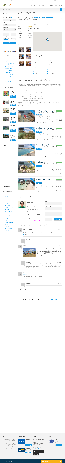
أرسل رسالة (58, 219)
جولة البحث (10, 42)
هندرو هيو (7, 209)
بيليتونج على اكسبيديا (9, 76)
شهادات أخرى (22, 289)
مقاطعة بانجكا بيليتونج (9, 66)
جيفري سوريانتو (8, 216)
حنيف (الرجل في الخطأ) (9, 207)
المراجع (60, 5)
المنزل (31, 5)
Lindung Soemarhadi (9, 222)
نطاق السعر (5, 36)
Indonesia (46, 0)
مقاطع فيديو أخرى (6, 186)
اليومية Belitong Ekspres (9, 70)
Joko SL (6, 218)
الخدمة (39, 5)
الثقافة (56, 5)
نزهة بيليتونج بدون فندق (40, 173)
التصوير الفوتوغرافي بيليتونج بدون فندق (43, 122)
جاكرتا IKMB (7, 82)
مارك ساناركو (7, 224)
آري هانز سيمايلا (8, 199)
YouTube (36, 454)
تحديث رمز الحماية (30, 218)
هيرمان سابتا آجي (8, 211)
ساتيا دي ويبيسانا (8, 226)
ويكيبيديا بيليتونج (8, 72)
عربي (59, 0)
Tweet (36, 451)
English (51, 0)
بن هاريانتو (7, 203)
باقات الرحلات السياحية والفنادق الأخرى (9, 144)
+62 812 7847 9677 (21, 0)
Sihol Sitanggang (8, 228)
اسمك (46, 201)
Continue (58, 111)
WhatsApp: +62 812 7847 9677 (39, 448)
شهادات (4, 441)
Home (4, 9)
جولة (35, 5)
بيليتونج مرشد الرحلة (9, 74)
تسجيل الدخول (32, 0)
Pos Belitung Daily (8, 68)
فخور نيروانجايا (8, 201)
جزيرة (47, 5)
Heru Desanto (8, 213)
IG (43, 451)
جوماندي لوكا (7, 220)
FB (39, 451)
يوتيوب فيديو (6, 151)
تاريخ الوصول (5, 27)
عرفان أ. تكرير (8, 214)
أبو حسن (6, 195)
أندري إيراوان (7, 197)
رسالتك (46, 210)
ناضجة (4, 32)
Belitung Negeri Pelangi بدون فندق (42, 156)
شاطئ (43, 5)
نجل (11, 32)
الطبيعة (51, 5)
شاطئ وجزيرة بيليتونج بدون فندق (42, 139)
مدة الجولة (5, 22)
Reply (25, 234)
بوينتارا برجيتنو (7, 205)
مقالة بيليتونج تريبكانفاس (9, 81)
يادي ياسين (7, 230)
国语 (55, 0)
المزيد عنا (4, 452)
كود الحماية (47, 217)
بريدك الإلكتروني (48, 206)
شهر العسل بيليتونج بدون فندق (41, 190)
